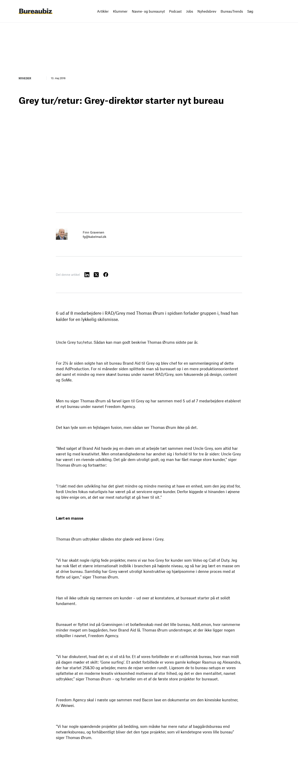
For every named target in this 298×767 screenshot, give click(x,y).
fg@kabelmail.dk (94, 236)
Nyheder (25, 78)
